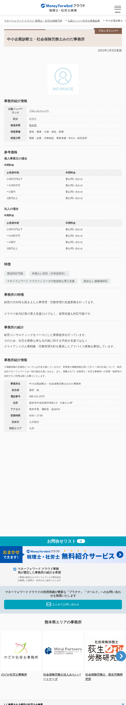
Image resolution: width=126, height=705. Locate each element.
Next (121, 656)
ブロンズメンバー (39, 110)
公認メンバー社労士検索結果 (84, 20)
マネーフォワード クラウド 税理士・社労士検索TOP (33, 20)
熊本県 (33, 125)
